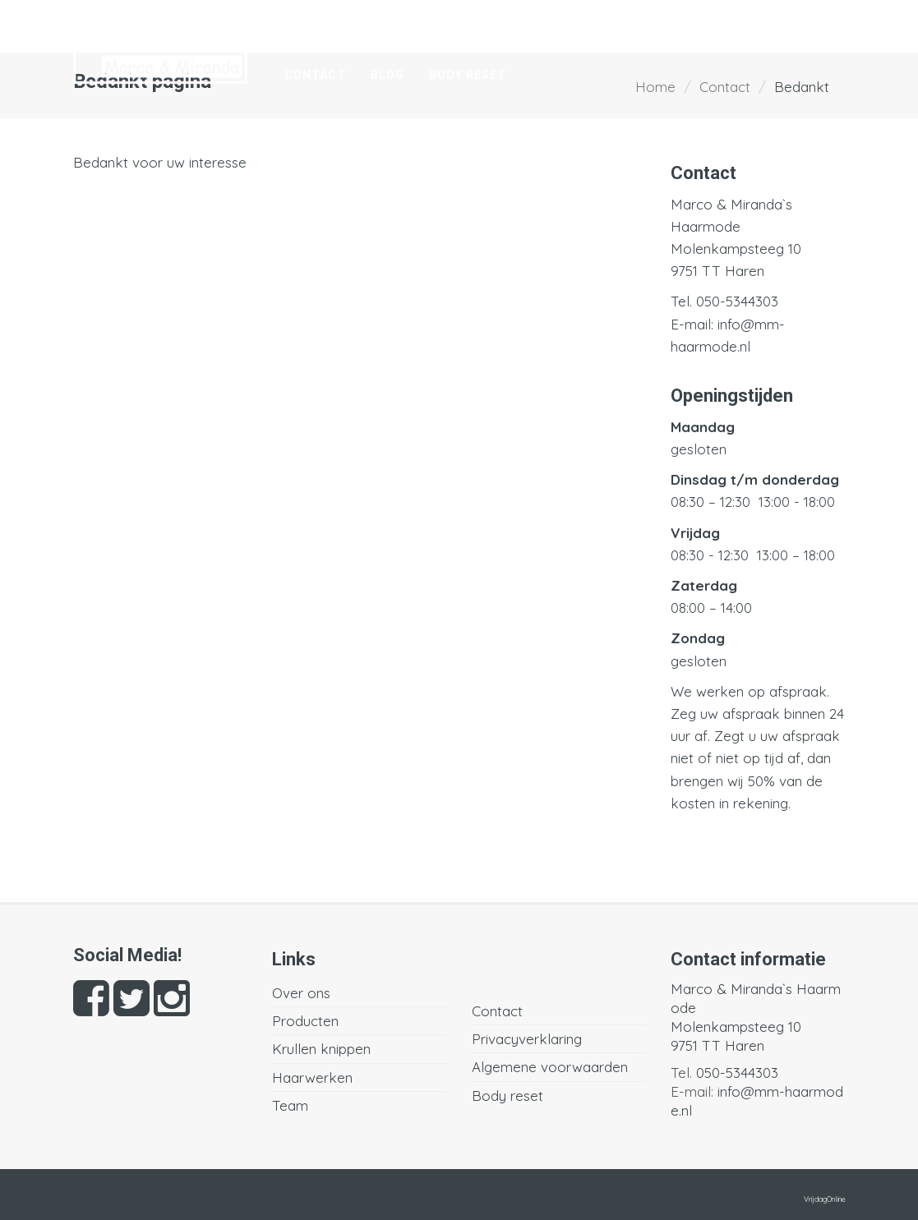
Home (302, 30)
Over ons (377, 30)
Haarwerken (719, 30)
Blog (387, 74)
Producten (472, 30)
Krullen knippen (595, 30)
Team (805, 30)
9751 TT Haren (717, 270)
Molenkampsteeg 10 (736, 248)
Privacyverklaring (527, 1038)
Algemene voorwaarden (550, 1066)
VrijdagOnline (825, 1199)
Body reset (467, 74)
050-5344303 (737, 301)
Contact (315, 74)
